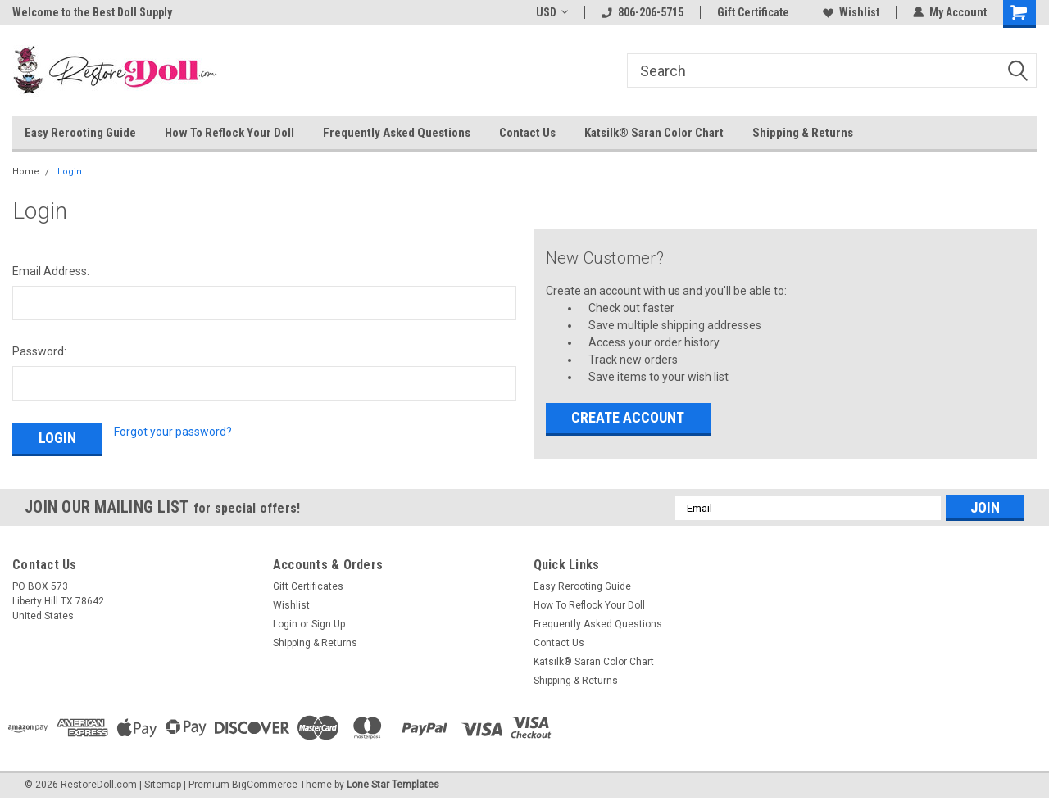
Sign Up (328, 624)
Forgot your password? (173, 431)
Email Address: (50, 271)
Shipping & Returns (802, 132)
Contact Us (527, 132)
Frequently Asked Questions (396, 132)
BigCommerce (264, 784)
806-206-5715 (642, 12)
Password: (39, 351)
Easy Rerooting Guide (80, 132)
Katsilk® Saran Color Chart (654, 132)
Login (69, 171)
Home (25, 171)
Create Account (627, 417)
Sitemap (162, 784)
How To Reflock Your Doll (229, 132)
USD (552, 12)
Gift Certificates (308, 586)
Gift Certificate (753, 12)
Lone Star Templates (393, 784)
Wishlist (851, 12)
